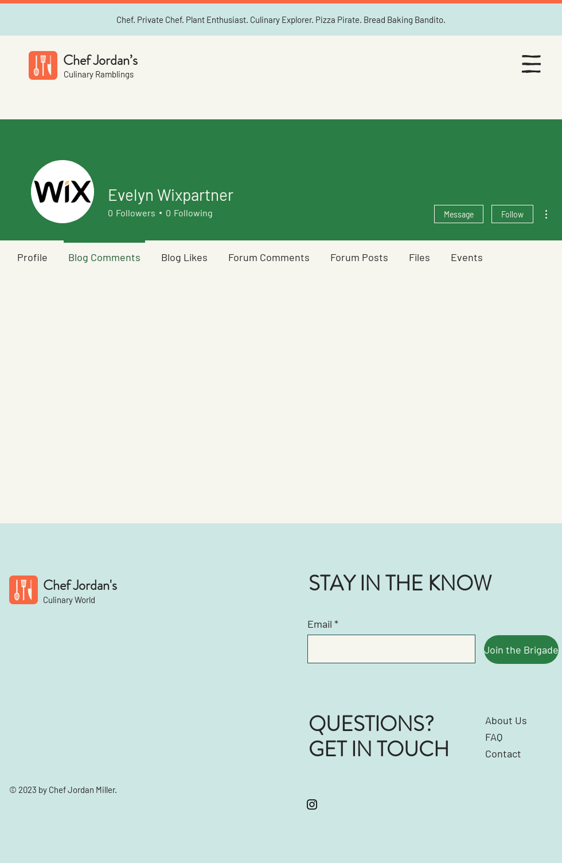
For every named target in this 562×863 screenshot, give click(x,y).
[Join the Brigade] (521, 649)
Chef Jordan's (80, 585)
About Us (506, 720)
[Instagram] (312, 804)
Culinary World (69, 599)
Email (319, 624)
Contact (503, 753)
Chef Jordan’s (100, 60)
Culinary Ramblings (99, 74)
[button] (531, 64)
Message (459, 214)
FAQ (493, 736)
